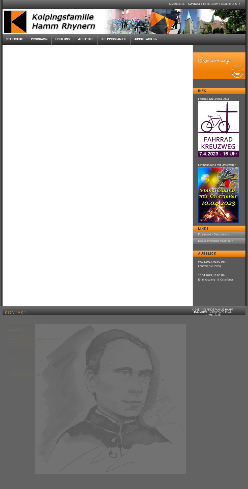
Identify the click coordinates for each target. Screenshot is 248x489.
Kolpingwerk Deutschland (213, 234)
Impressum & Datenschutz (221, 4)
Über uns (62, 39)
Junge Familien (145, 39)
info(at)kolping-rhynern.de (218, 314)
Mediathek (86, 39)
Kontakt (194, 4)
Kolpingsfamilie (114, 39)
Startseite (177, 4)
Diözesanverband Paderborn (215, 240)
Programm (39, 39)
